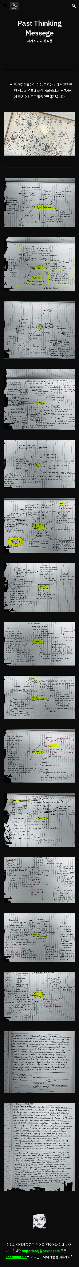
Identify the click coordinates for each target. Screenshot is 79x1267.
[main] (39, 31)
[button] (5, 6)
